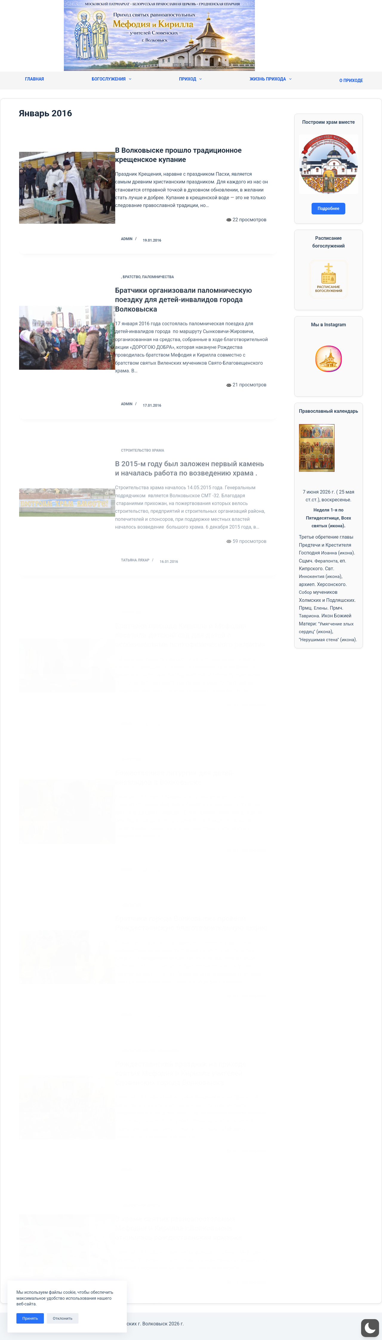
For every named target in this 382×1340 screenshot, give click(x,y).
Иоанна (329, 553)
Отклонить (62, 1318)
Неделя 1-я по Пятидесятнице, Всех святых (328, 517)
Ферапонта (327, 561)
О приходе (351, 80)
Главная (34, 79)
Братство (140, 298)
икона (336, 525)
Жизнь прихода (271, 79)
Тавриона (310, 616)
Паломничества (167, 298)
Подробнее (328, 208)
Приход (190, 79)
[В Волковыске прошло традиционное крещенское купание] (67, 191)
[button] (370, 1328)
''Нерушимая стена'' (320, 639)
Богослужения (111, 79)
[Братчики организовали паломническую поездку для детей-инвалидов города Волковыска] (67, 357)
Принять (30, 1318)
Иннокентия (312, 576)
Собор (306, 592)
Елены (321, 608)
